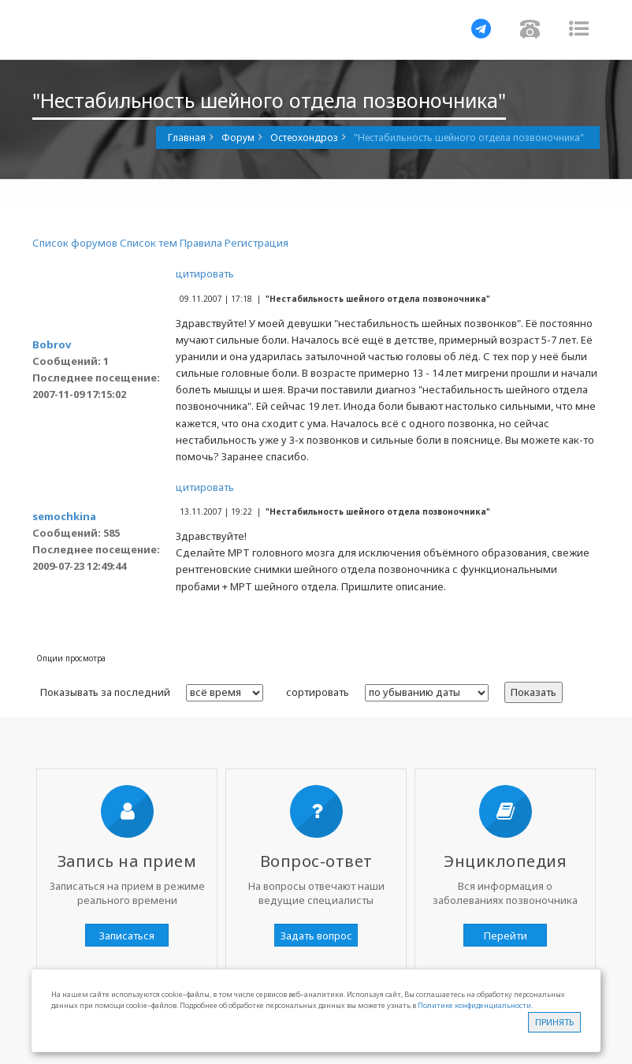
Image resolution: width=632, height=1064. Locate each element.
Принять (554, 1022)
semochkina (64, 516)
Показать (533, 692)
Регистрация (256, 243)
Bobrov (51, 344)
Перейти (505, 935)
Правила (201, 243)
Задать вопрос (316, 935)
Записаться (126, 935)
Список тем (148, 243)
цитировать (205, 273)
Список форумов (74, 243)
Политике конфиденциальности (474, 1005)
